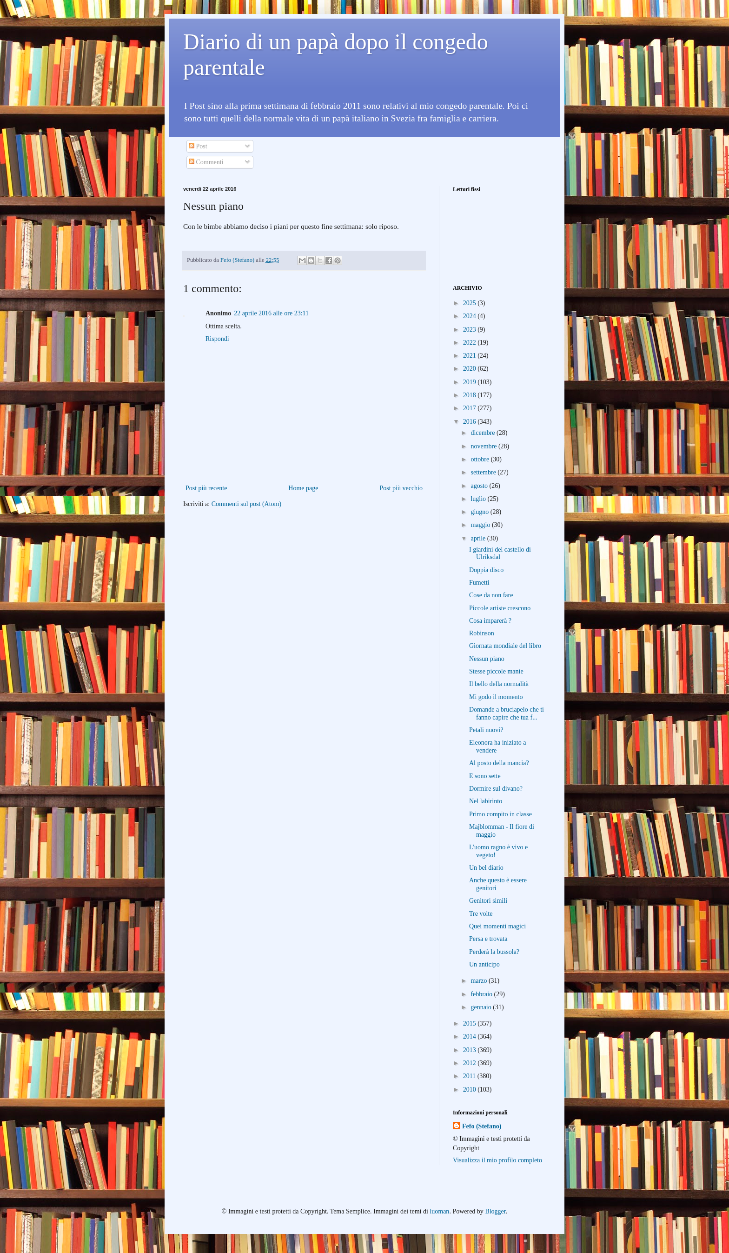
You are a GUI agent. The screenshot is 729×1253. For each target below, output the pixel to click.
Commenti (206, 162)
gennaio (482, 1007)
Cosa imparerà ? (490, 620)
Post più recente (206, 488)
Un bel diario (486, 867)
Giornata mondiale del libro (505, 645)
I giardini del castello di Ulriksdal (500, 553)
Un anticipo (484, 964)
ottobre (480, 459)
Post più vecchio (401, 488)
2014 (470, 1036)
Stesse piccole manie (496, 671)
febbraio (482, 994)
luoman (439, 1211)
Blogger (495, 1211)
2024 (470, 316)
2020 (470, 368)
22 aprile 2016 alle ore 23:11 (271, 313)
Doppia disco (486, 570)
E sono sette (485, 776)
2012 (470, 1063)
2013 (470, 1049)
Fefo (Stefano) (481, 1126)
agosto (480, 485)
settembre (484, 472)
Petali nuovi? (486, 729)
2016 (470, 421)
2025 (470, 303)
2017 (470, 408)
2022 (470, 342)
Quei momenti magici (497, 926)
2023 (470, 329)
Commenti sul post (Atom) (247, 503)
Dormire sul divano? (496, 788)
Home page (303, 488)
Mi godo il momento (496, 696)
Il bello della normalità (499, 683)
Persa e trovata (488, 938)
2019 (470, 382)
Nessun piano (486, 658)
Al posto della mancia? (499, 763)
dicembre (484, 432)
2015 (470, 1023)
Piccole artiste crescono (499, 608)
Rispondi (217, 338)
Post (198, 146)
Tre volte (480, 913)
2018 (470, 395)
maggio (481, 524)
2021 (470, 355)
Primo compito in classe (500, 814)
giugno (480, 511)
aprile (479, 538)
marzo (479, 980)
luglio (479, 498)
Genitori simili (488, 900)
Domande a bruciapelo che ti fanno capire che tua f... (506, 713)
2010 (470, 1089)
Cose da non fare (491, 595)
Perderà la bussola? (494, 951)
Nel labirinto (485, 801)
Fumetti (479, 582)
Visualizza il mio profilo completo (497, 1160)
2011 (470, 1076)
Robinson (481, 633)
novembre (484, 446)
